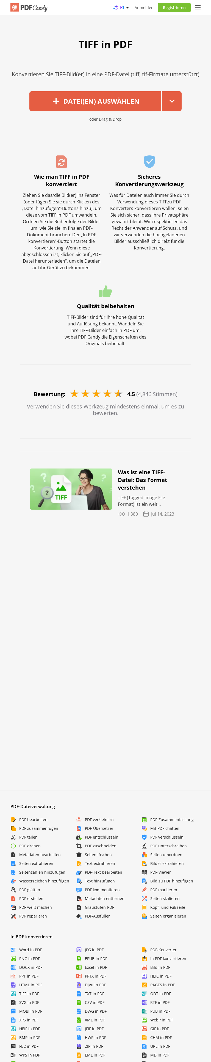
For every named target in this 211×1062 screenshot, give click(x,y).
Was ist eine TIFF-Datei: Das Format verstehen (142, 479)
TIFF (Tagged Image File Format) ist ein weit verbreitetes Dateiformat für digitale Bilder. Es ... (147, 501)
